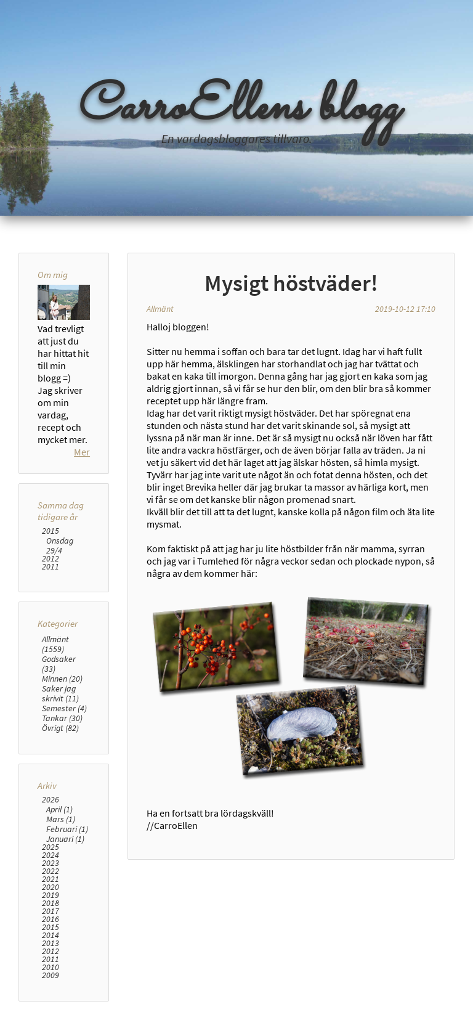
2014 (50, 935)
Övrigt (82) (60, 727)
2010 (50, 967)
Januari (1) (65, 838)
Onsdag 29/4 (59, 545)
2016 (50, 919)
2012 (50, 559)
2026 (50, 800)
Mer (82, 452)
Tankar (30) (62, 718)
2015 (50, 531)
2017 (50, 911)
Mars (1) (60, 819)
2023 (50, 863)
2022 (50, 871)
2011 (50, 567)
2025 (50, 847)
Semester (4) (64, 708)
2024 (50, 855)
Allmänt (160, 308)
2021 (50, 879)
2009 (50, 975)
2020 (50, 887)
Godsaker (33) (59, 663)
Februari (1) (67, 828)
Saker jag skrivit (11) (60, 693)
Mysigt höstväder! (291, 283)
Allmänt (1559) (55, 644)
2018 (50, 903)
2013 (50, 943)
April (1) (59, 809)
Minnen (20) (62, 678)
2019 (50, 895)
